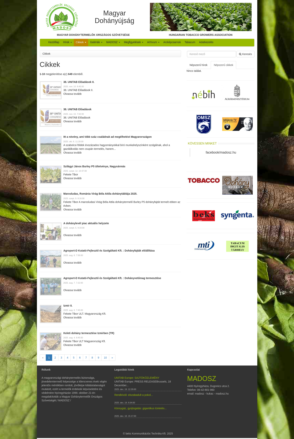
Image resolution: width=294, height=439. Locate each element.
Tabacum (190, 42)
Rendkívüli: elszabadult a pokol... (133, 394)
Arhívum (153, 42)
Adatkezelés (206, 42)
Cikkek (81, 42)
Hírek (67, 42)
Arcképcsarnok (172, 42)
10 (105, 357)
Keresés (245, 54)
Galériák (96, 42)
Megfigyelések (133, 42)
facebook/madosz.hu (221, 152)
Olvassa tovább (72, 93)
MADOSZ (113, 42)
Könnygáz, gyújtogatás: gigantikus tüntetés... (140, 408)
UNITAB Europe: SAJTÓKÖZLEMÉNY (136, 377)
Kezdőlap (53, 42)
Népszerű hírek (199, 65)
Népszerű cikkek (223, 65)
